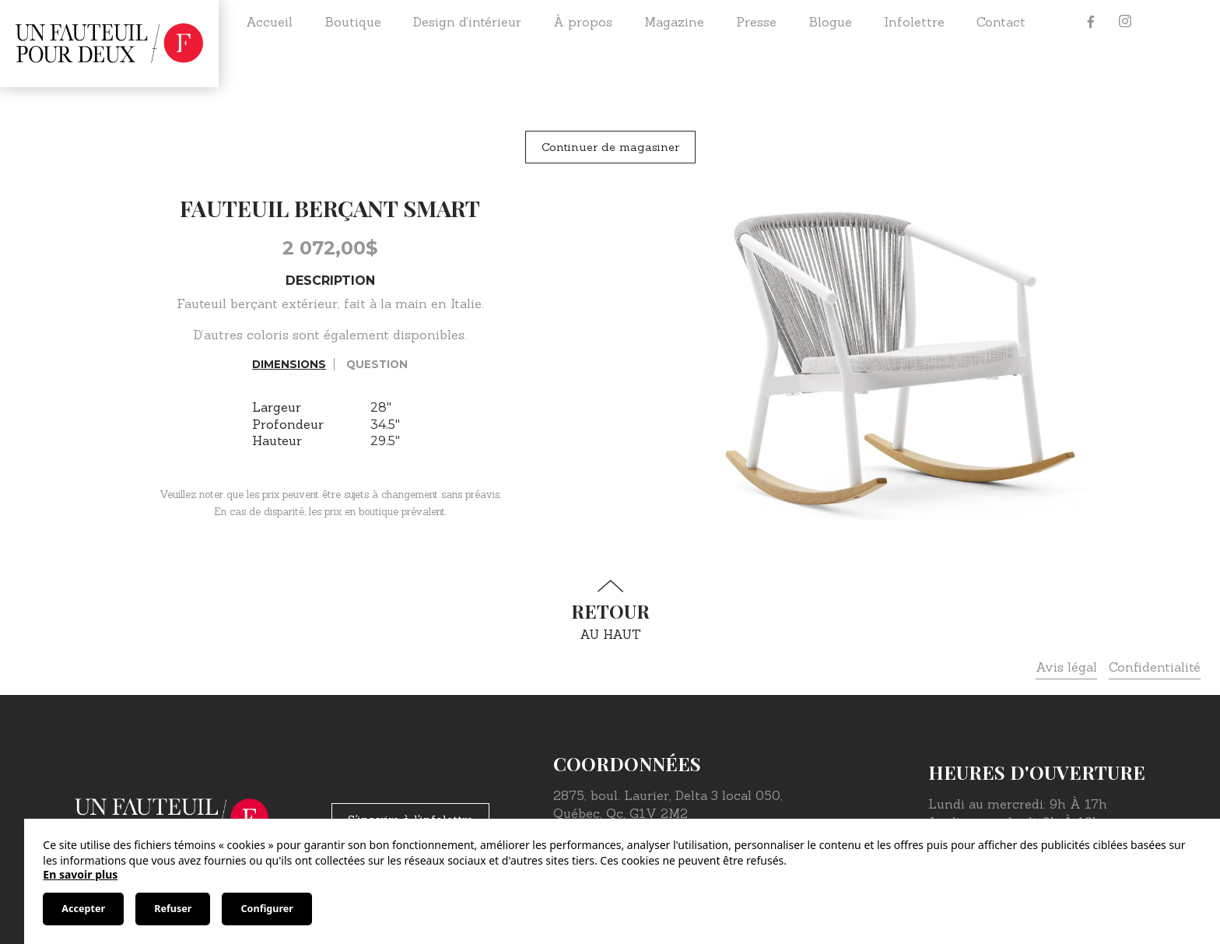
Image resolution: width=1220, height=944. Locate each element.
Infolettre (914, 22)
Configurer (266, 908)
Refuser (172, 908)
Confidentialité (1155, 667)
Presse (756, 22)
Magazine (674, 22)
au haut (610, 610)
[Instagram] (1125, 22)
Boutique (352, 22)
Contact (1000, 22)
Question (377, 364)
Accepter (83, 908)
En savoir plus (80, 874)
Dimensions (289, 364)
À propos (582, 22)
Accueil (269, 22)
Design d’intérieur (467, 22)
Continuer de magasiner (610, 147)
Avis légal (1066, 667)
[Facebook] (1091, 22)
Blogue (830, 22)
